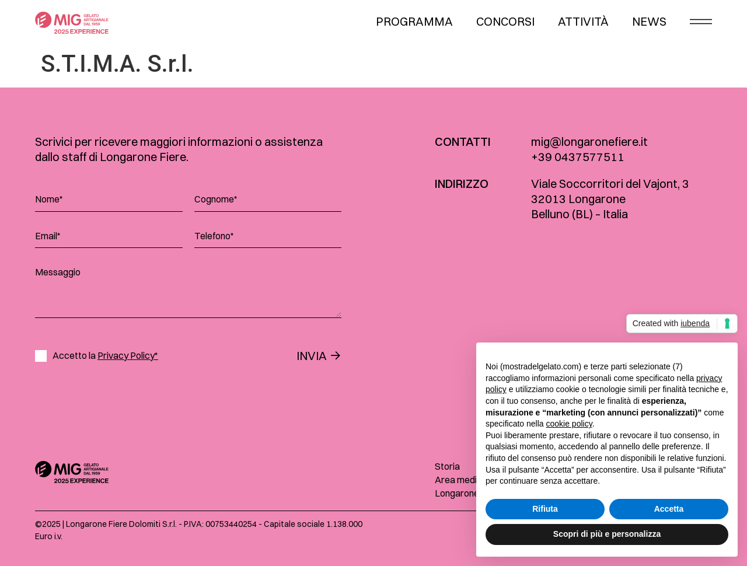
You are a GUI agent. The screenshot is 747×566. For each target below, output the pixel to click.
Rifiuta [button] (545, 508)
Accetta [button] (669, 508)
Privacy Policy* (127, 355)
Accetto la (105, 355)
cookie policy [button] (569, 423)
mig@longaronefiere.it (589, 141)
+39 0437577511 (577, 156)
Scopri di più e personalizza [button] (607, 534)
